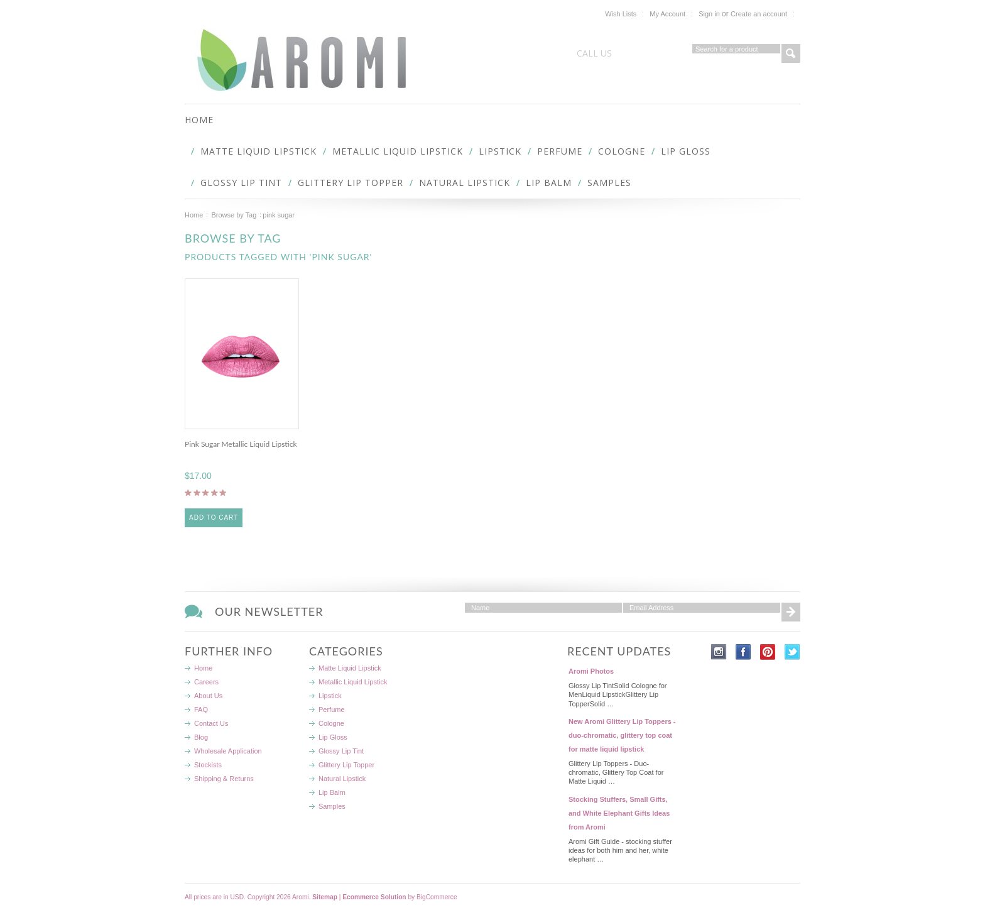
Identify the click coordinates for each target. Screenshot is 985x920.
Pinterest (768, 652)
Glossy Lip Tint (241, 183)
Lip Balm (549, 183)
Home (194, 215)
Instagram (719, 652)
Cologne (621, 151)
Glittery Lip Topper (350, 183)
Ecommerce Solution (374, 897)
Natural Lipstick (464, 183)
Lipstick (500, 151)
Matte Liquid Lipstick (258, 151)
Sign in (709, 14)
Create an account (759, 14)
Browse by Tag (233, 215)
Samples (609, 183)
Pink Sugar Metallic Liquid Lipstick (241, 444)
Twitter (792, 652)
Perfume (559, 151)
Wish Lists (620, 14)
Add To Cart (213, 517)
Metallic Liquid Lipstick (397, 151)
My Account (667, 14)
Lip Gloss (685, 151)
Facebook (743, 652)
